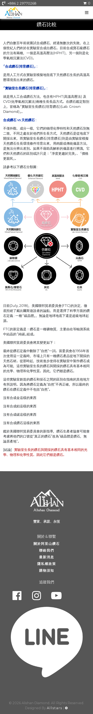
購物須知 (46, 570)
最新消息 (46, 557)
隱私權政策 (46, 564)
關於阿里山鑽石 (46, 544)
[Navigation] (87, 12)
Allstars (54, 708)
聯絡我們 (46, 550)
